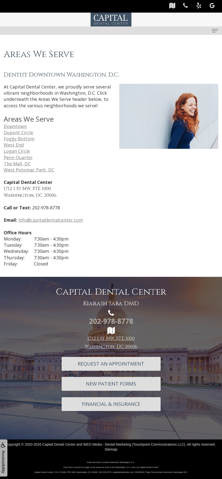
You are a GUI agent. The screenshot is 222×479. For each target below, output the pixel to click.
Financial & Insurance (111, 404)
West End (14, 145)
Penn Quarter (18, 157)
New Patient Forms (111, 383)
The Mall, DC (17, 164)
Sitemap (111, 449)
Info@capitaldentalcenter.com (50, 220)
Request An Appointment (111, 363)
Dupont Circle (18, 132)
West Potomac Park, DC (29, 170)
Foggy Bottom (19, 139)
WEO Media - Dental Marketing (107, 444)
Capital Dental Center (58, 444)
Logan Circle (17, 151)
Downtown (15, 126)
